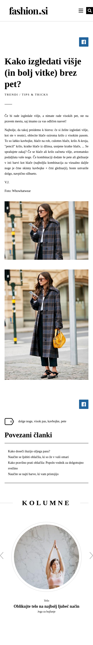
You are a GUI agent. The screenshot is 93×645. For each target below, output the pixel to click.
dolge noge (25, 421)
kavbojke (53, 421)
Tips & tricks (35, 94)
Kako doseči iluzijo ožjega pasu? (29, 451)
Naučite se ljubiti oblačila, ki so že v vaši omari (38, 457)
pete (63, 421)
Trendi (11, 94)
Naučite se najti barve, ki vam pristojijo (33, 474)
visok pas (40, 421)
